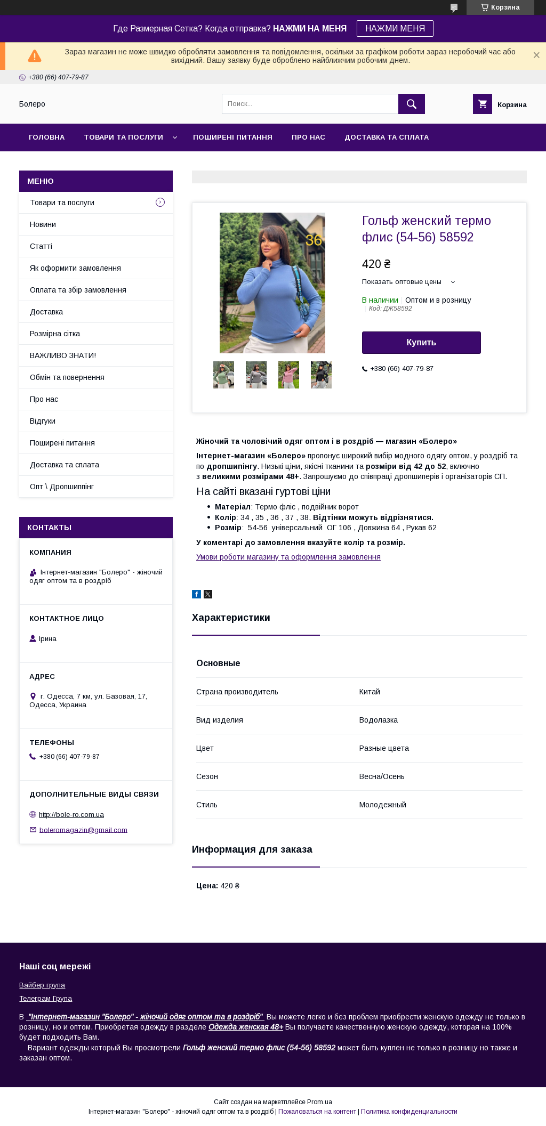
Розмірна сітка (55, 333)
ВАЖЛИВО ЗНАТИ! (63, 355)
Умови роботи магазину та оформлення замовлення (288, 557)
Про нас (308, 137)
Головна (47, 137)
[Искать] (411, 104)
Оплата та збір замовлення (78, 290)
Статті (41, 246)
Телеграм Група (45, 998)
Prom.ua (319, 1102)
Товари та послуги (123, 137)
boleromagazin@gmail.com (83, 829)
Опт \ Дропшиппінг (62, 486)
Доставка (46, 311)
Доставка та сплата (386, 137)
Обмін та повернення (67, 377)
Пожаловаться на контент (317, 1111)
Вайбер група (42, 985)
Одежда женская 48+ (245, 1027)
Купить (422, 342)
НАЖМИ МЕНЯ (395, 28)
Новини (43, 224)
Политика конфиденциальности (409, 1111)
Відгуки (42, 421)
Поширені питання (232, 137)
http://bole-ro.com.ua (71, 815)
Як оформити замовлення (75, 268)
